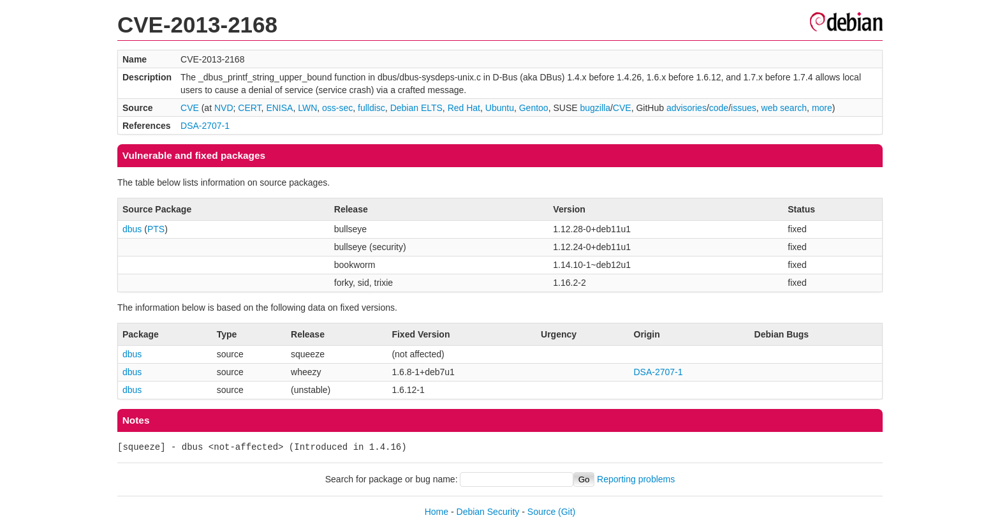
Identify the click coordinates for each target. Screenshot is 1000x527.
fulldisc (371, 108)
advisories (686, 108)
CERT (249, 108)
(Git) (566, 512)
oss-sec (337, 108)
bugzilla (595, 108)
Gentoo (533, 108)
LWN (307, 108)
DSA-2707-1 (205, 126)
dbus (132, 229)
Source (541, 512)
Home (436, 512)
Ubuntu (499, 108)
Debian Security (488, 512)
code (718, 108)
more (822, 108)
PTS (156, 229)
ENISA (279, 108)
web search (784, 108)
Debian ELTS (416, 108)
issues (743, 108)
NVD (223, 108)
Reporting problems (636, 479)
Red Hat (464, 108)
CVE (189, 108)
